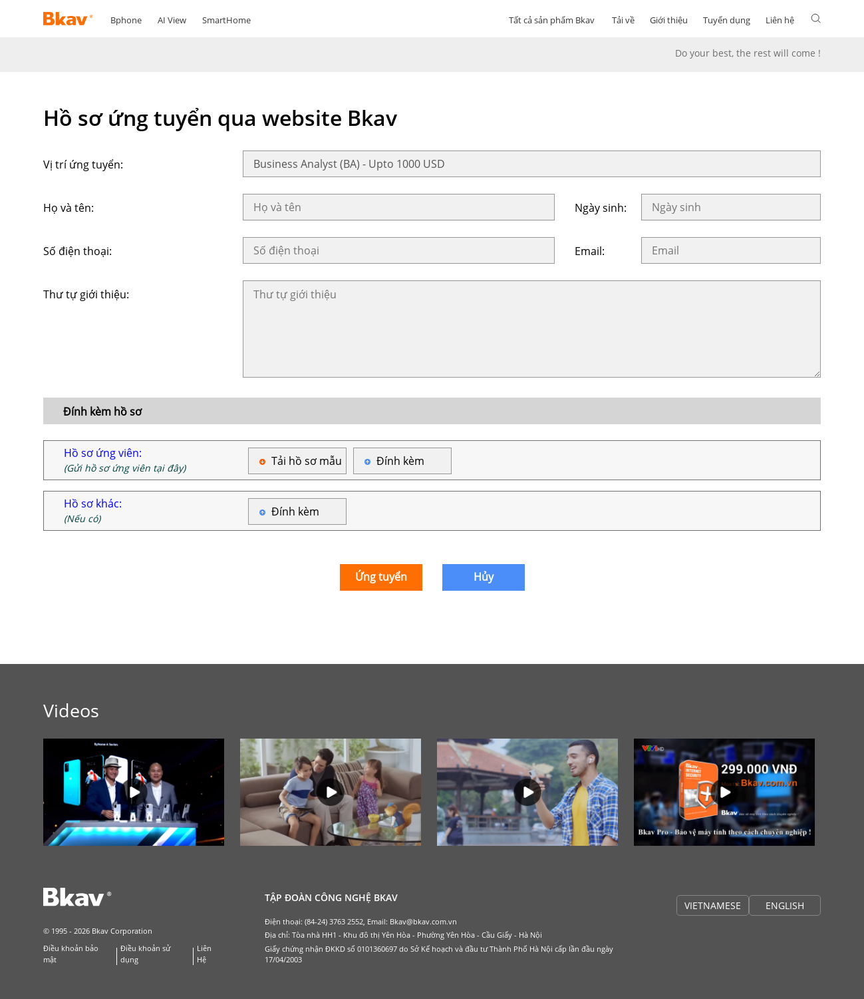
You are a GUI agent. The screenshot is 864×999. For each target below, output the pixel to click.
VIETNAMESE (712, 905)
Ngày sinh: (601, 207)
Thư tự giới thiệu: (86, 294)
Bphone (126, 20)
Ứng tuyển (381, 576)
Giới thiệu (669, 20)
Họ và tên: (68, 207)
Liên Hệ (204, 953)
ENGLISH (785, 905)
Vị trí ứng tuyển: (83, 164)
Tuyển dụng (726, 20)
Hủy (484, 576)
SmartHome (226, 20)
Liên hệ (780, 20)
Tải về (623, 20)
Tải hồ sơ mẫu (306, 461)
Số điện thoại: (77, 251)
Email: (590, 251)
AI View (172, 20)
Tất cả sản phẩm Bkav (552, 20)
